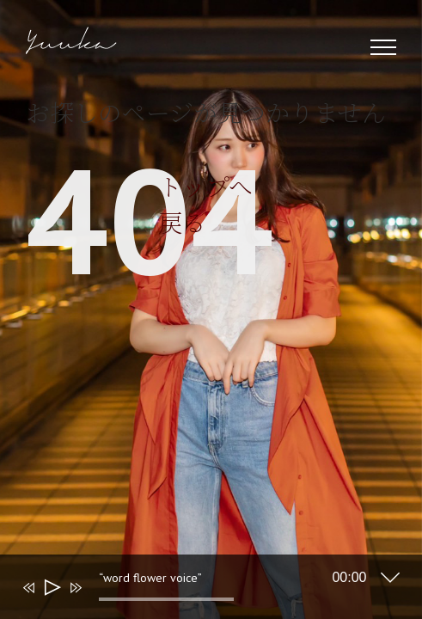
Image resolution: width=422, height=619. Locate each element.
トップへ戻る (97, 375)
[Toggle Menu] (384, 47)
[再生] (51, 587)
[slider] (167, 599)
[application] (198, 590)
